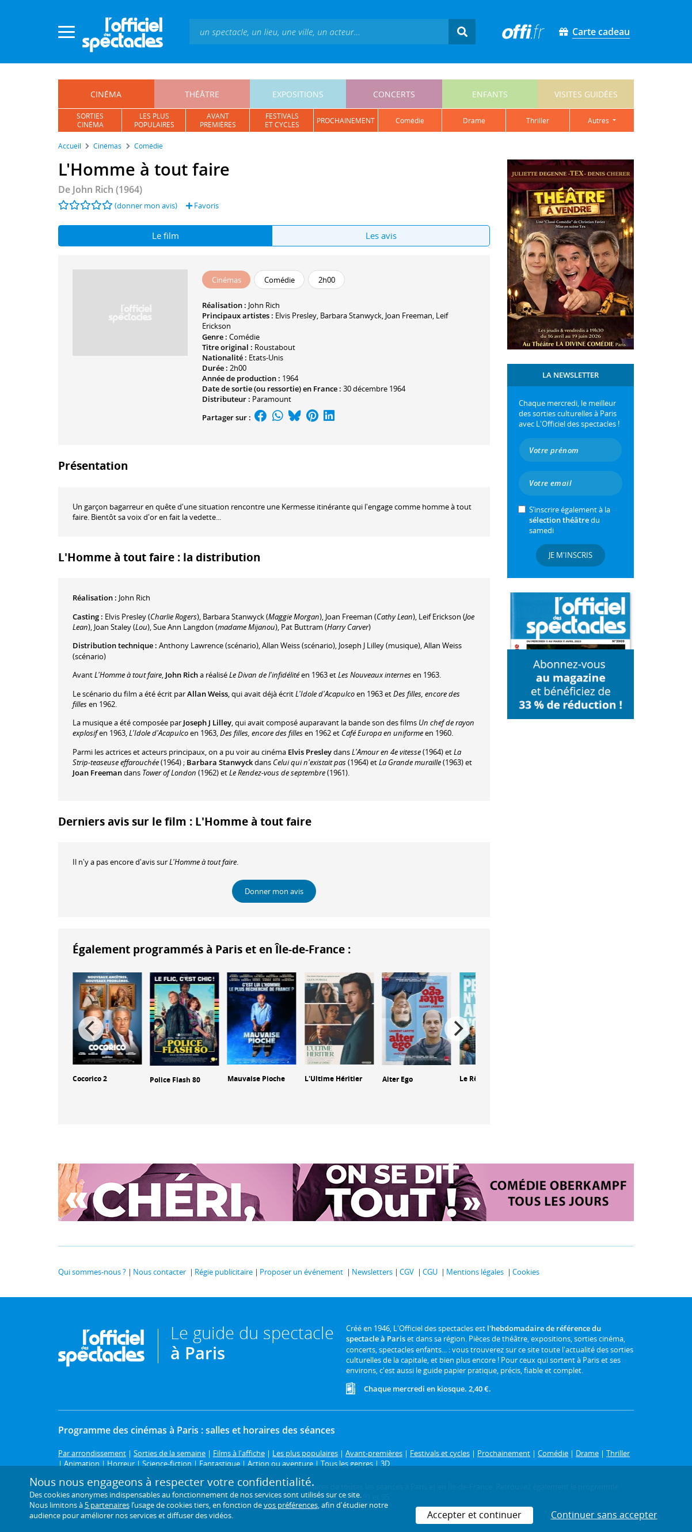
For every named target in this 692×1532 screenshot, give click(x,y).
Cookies (525, 1272)
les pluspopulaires (154, 120)
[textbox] (318, 31)
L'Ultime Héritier (333, 1079)
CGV (407, 1272)
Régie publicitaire (224, 1272)
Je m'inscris (570, 555)
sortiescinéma (90, 120)
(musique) (379, 645)
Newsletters (372, 1272)
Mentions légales (475, 1272)
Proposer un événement (301, 1272)
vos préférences (291, 1505)
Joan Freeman (408, 315)
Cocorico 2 (90, 1079)
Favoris (202, 205)
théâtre (202, 94)
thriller (537, 121)
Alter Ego (397, 1079)
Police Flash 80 (175, 1080)
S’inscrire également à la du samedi (569, 519)
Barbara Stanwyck (351, 315)
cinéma (105, 94)
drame (474, 121)
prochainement (346, 121)
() (152, 616)
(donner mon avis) (146, 205)
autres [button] (599, 121)
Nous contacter (159, 1272)
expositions (298, 94)
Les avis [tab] (381, 235)
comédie (410, 121)
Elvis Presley (296, 315)
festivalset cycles (282, 120)
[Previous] (91, 1028)
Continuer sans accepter (604, 1514)
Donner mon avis (274, 891)
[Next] (457, 1028)
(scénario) (298, 645)
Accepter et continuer (474, 1514)
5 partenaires (107, 1505)
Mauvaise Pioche (256, 1079)
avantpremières (218, 120)
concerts (394, 94)
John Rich (264, 305)
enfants (490, 94)
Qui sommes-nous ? (92, 1272)
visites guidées (586, 94)
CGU (430, 1272)
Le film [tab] (165, 235)
